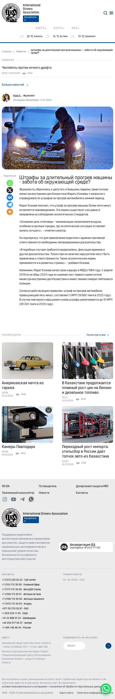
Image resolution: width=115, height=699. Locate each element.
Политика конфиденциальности (95, 693)
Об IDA (6, 486)
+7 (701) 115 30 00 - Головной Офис (21, 584)
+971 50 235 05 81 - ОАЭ (15, 608)
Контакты (82, 493)
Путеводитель (48, 486)
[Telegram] (10, 204)
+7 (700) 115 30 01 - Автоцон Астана (21, 594)
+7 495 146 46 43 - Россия (16, 627)
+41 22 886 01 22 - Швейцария (19, 618)
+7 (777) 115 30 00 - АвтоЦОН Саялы (21, 589)
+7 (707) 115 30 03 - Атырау (17, 604)
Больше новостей (13, 84)
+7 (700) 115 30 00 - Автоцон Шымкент (23, 599)
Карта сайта (66, 693)
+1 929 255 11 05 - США (15, 613)
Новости (21, 51)
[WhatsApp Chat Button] (105, 688)
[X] (10, 190)
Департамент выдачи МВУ (92, 486)
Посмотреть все (96, 335)
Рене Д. (17, 95)
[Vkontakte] (10, 197)
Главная (6, 51)
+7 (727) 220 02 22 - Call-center (19, 580)
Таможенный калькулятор (18, 493)
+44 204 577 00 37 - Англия (17, 623)
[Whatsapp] (10, 183)
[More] (10, 212)
